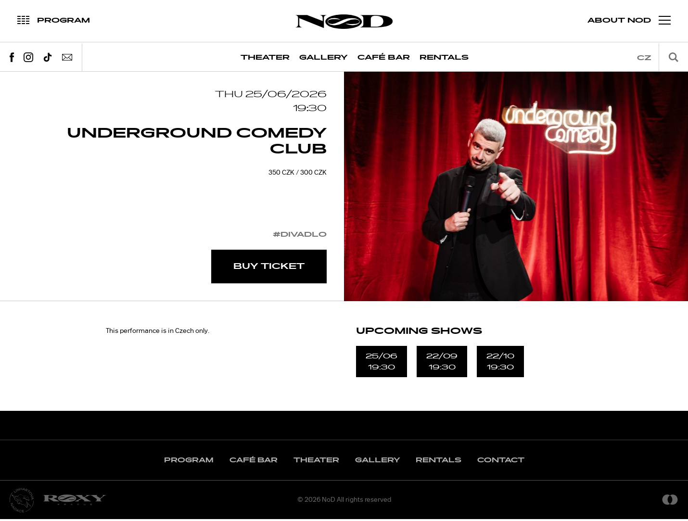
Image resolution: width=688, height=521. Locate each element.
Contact (500, 462)
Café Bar (383, 57)
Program (189, 462)
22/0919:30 (442, 363)
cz (644, 58)
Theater (265, 57)
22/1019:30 (500, 363)
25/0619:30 (381, 363)
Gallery (323, 57)
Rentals (444, 57)
